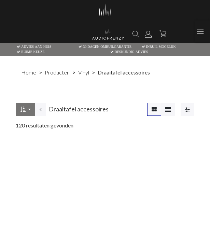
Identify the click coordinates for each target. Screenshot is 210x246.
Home (28, 72)
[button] (25, 109)
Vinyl (83, 72)
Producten (57, 72)
